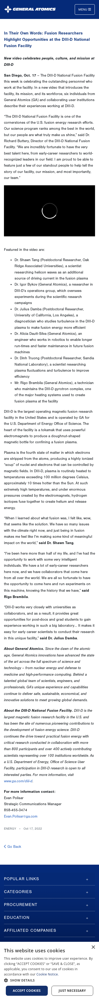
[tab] (49, 879)
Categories (18, 891)
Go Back (12, 847)
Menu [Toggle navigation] (84, 9)
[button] (49, 980)
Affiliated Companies (30, 930)
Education (17, 917)
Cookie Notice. (47, 974)
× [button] (93, 947)
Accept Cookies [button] (27, 990)
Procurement (20, 904)
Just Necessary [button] (72, 990)
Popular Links (21, 879)
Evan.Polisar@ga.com (20, 816)
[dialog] (49, 971)
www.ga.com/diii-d (18, 781)
